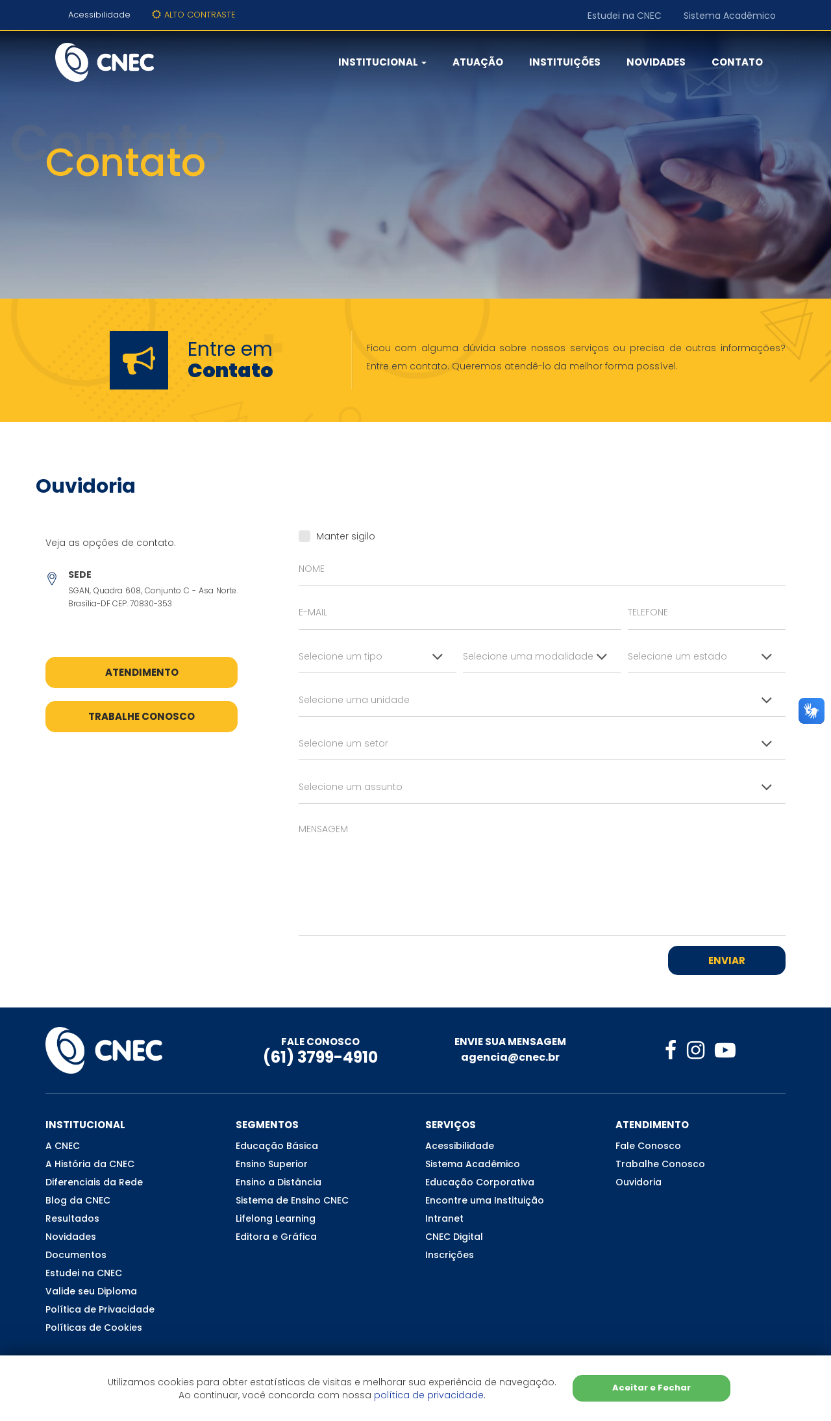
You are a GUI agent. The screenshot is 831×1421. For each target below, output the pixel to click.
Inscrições (449, 1254)
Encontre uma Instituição (484, 1200)
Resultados (72, 1218)
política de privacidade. (430, 1395)
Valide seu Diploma (91, 1291)
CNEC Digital (454, 1236)
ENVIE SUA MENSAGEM (510, 1041)
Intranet (444, 1218)
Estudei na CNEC (625, 15)
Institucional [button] (382, 62)
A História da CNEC (89, 1163)
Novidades (656, 62)
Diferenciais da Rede (94, 1182)
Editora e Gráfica (276, 1236)
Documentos (75, 1254)
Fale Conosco (648, 1145)
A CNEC (62, 1145)
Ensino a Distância (278, 1182)
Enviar (726, 960)
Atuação (478, 62)
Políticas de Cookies (93, 1327)
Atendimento (142, 672)
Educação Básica (277, 1145)
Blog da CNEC (77, 1200)
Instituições (565, 62)
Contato (737, 62)
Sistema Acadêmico (730, 15)
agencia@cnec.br (510, 1057)
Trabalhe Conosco (141, 716)
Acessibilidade (99, 14)
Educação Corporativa (479, 1182)
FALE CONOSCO (320, 1041)
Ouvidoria (638, 1182)
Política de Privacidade (100, 1309)
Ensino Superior (272, 1163)
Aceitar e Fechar (651, 1387)
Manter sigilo (337, 536)
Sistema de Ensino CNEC (292, 1200)
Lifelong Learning (276, 1218)
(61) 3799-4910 (320, 1057)
